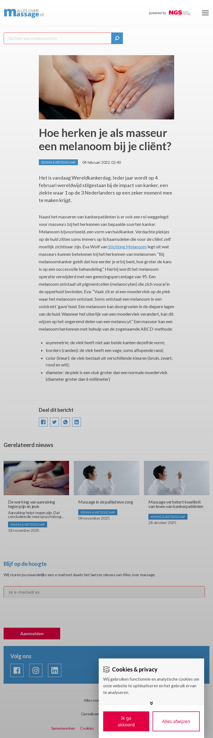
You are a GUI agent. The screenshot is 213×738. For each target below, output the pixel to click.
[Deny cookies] (176, 721)
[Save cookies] (126, 721)
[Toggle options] (151, 703)
